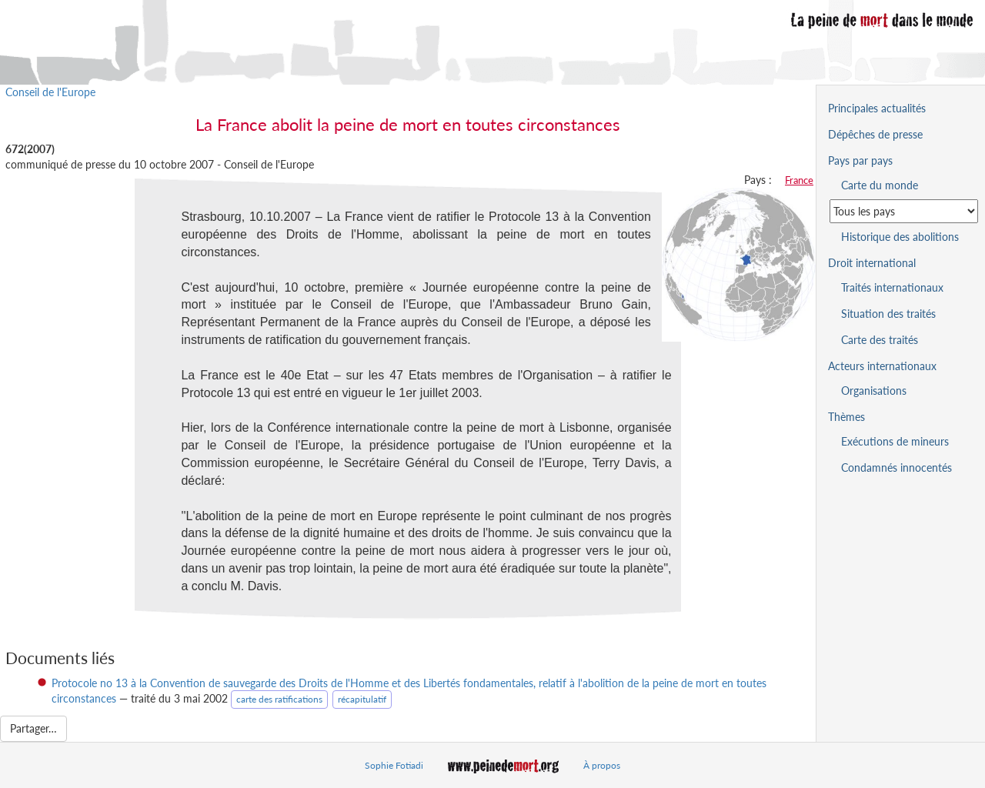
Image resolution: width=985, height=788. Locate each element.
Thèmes (846, 416)
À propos (601, 765)
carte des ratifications (279, 699)
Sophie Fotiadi (394, 765)
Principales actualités (877, 108)
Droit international (872, 262)
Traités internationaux (892, 287)
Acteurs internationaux (882, 365)
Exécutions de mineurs (895, 441)
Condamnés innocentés (896, 467)
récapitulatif (362, 699)
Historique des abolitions (900, 236)
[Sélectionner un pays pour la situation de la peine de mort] (904, 211)
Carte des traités (879, 339)
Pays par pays (860, 160)
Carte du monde (879, 185)
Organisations (874, 390)
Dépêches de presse (875, 134)
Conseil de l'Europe (50, 91)
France (799, 180)
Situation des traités (888, 313)
